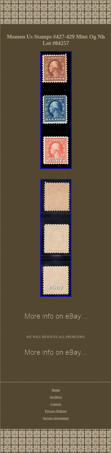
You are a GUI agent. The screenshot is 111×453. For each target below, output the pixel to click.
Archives (56, 397)
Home (56, 390)
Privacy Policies (56, 411)
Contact (55, 404)
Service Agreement (56, 418)
